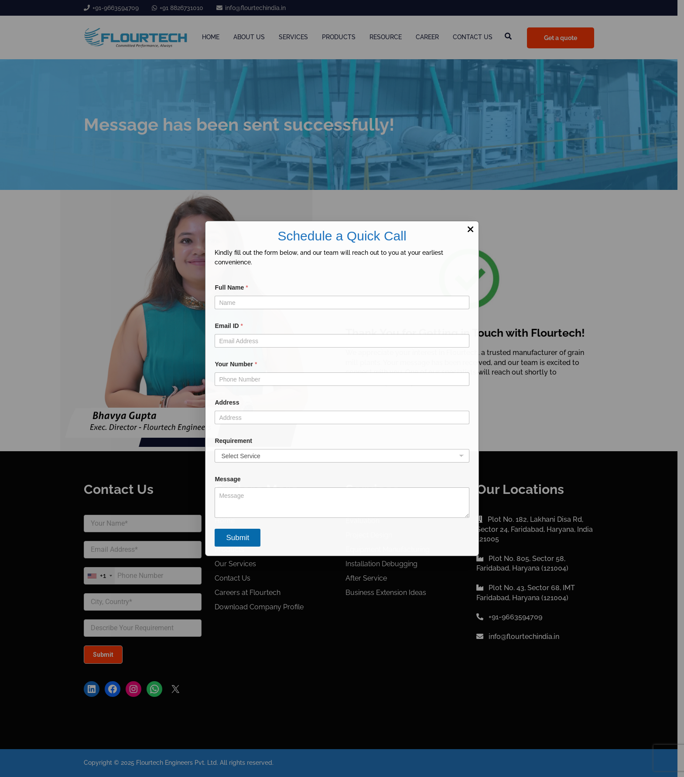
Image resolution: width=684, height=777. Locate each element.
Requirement (233, 440)
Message (227, 479)
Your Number (236, 364)
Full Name (231, 287)
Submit (237, 538)
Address (227, 402)
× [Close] (470, 229)
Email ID (229, 325)
